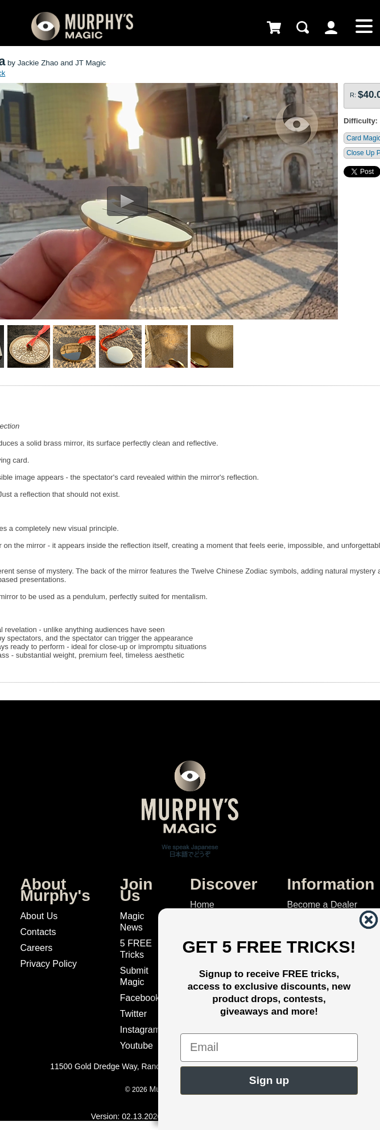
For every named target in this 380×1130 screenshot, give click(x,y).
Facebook (140, 998)
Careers (36, 948)
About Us (38, 916)
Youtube (136, 1045)
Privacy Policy (48, 964)
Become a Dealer (322, 904)
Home (202, 904)
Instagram (140, 1030)
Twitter (133, 1014)
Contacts (38, 932)
